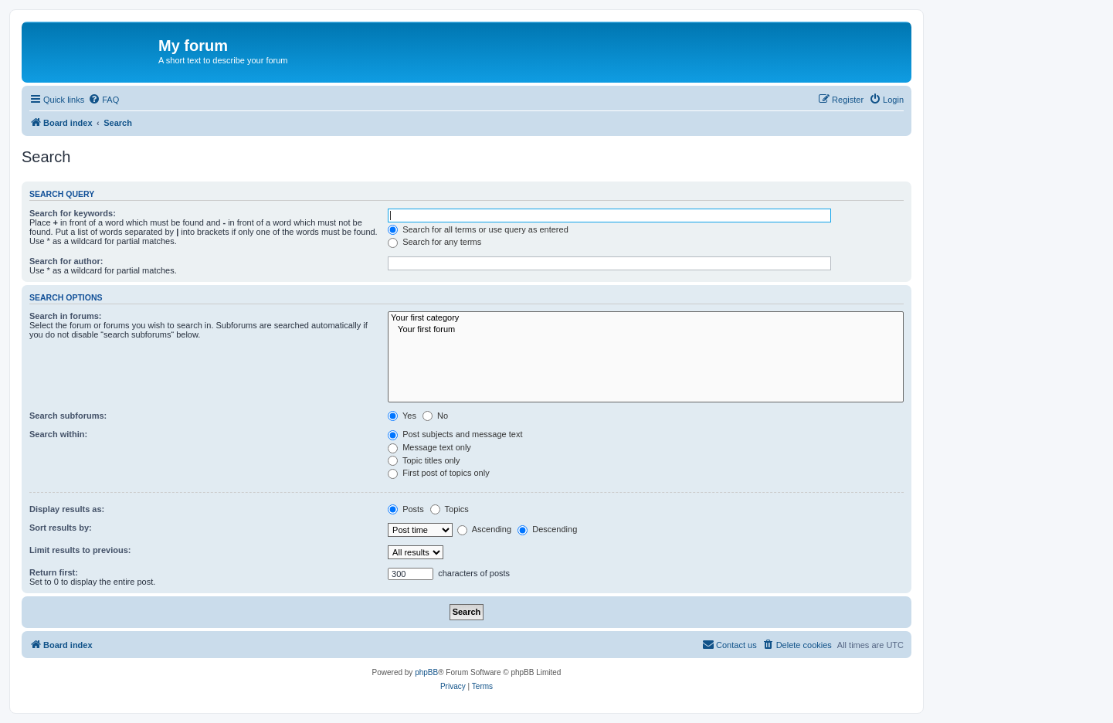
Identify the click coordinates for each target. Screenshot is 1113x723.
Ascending (484, 529)
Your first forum (645, 329)
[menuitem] (103, 99)
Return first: (53, 572)
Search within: (58, 434)
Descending (547, 529)
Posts (406, 509)
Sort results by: (60, 527)
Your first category (645, 318)
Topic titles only (424, 460)
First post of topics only (439, 472)
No (435, 415)
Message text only (429, 447)
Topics (449, 509)
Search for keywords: (72, 213)
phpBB (426, 672)
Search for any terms (434, 241)
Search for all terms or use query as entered (478, 229)
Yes (402, 415)
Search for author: (66, 261)
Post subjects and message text (455, 434)
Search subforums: (68, 415)
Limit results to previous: (80, 550)
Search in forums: (65, 316)
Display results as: (66, 509)
